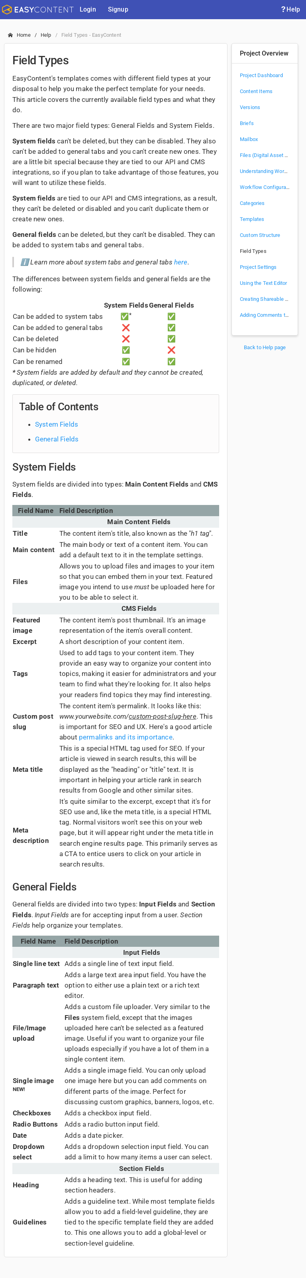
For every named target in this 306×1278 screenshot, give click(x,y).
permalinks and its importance (126, 737)
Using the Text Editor (263, 283)
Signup (118, 9)
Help (290, 9)
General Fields (56, 439)
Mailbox (249, 139)
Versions (250, 107)
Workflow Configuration (267, 187)
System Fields (56, 424)
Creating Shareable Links (269, 299)
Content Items (256, 91)
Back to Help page (265, 347)
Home (24, 35)
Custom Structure (260, 235)
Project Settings (258, 267)
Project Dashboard (261, 75)
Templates (252, 219)
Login (88, 9)
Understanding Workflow (268, 171)
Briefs (247, 123)
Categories (252, 203)
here (181, 262)
